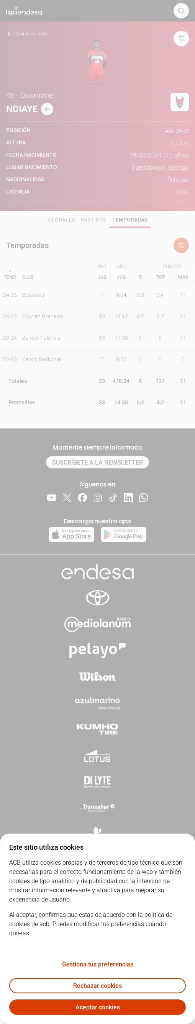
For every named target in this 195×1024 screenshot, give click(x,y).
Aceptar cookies (97, 1007)
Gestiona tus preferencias (97, 964)
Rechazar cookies (97, 985)
